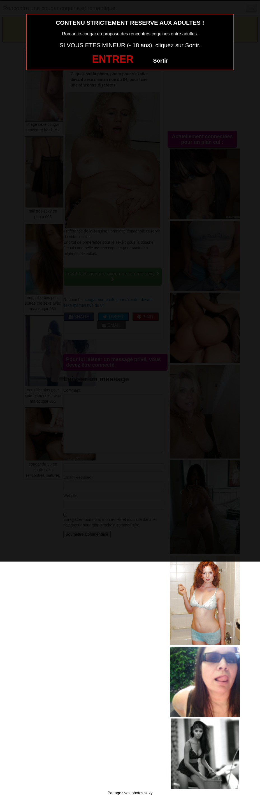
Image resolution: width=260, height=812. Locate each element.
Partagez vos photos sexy (130, 793)
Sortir (160, 61)
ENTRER (112, 59)
